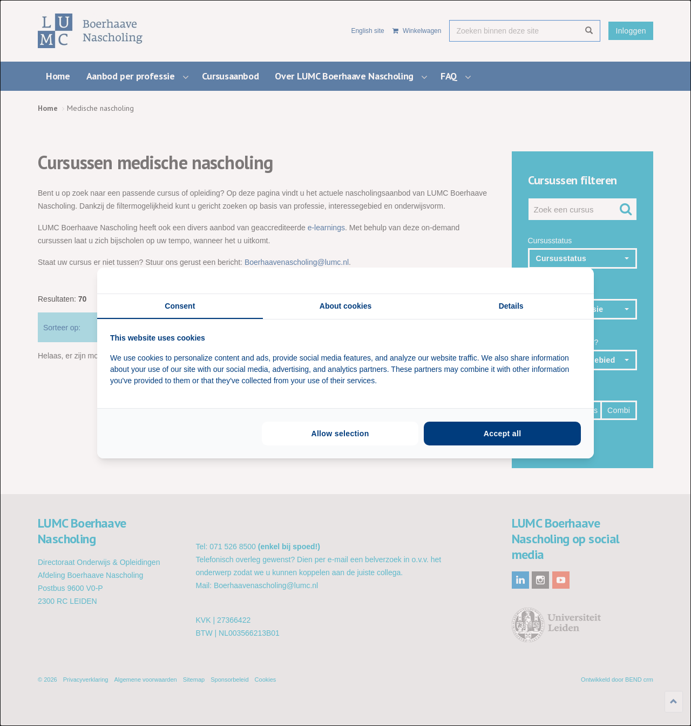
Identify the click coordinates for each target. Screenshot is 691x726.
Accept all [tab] (502, 433)
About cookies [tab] (345, 306)
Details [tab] (511, 306)
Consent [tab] (180, 306)
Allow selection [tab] (340, 433)
